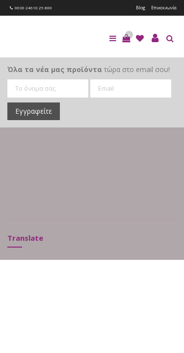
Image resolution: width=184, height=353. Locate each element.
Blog (140, 7)
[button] (126, 38)
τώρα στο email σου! (88, 69)
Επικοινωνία (164, 7)
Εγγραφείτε (33, 111)
